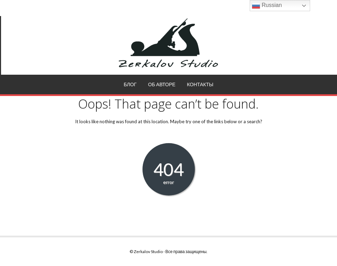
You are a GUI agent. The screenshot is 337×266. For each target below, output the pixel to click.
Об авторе (161, 84)
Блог (130, 84)
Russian (267, 5)
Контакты (200, 84)
